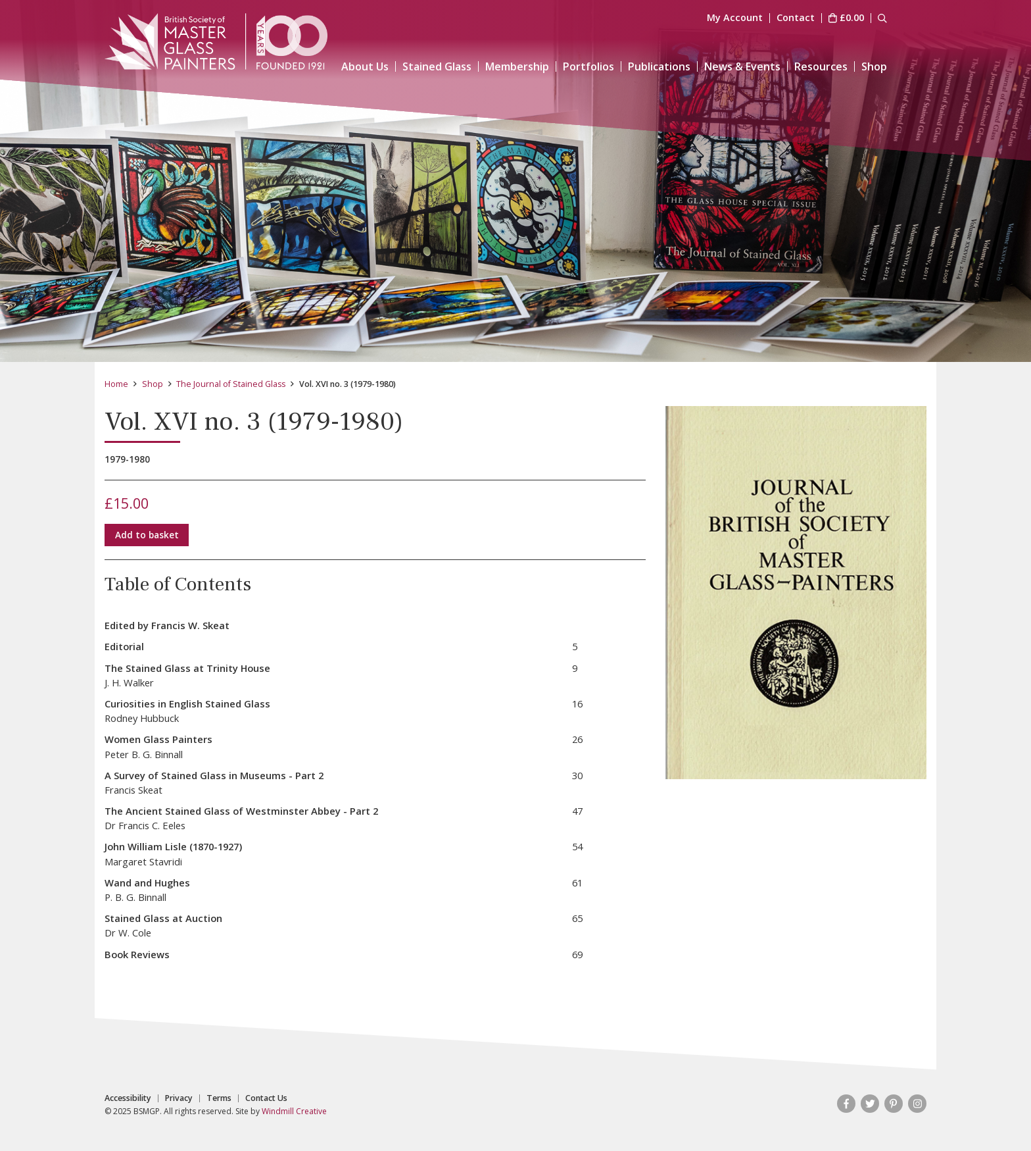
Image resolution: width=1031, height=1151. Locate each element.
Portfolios (588, 66)
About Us (365, 66)
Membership (517, 66)
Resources (821, 66)
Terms (218, 1098)
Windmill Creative (294, 1111)
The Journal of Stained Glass (230, 384)
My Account (735, 18)
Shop (874, 66)
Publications (659, 66)
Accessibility (128, 1098)
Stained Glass (436, 66)
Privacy (179, 1098)
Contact (796, 18)
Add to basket (147, 534)
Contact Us (266, 1098)
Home (116, 384)
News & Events (742, 66)
